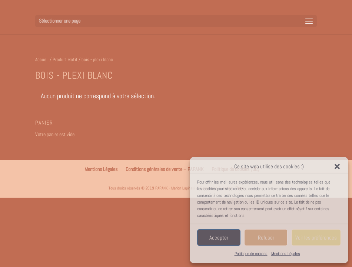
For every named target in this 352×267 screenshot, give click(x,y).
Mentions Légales (285, 254)
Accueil (42, 59)
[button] (337, 166)
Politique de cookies (251, 254)
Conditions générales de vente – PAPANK (164, 169)
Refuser (266, 237)
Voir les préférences (316, 237)
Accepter (218, 237)
